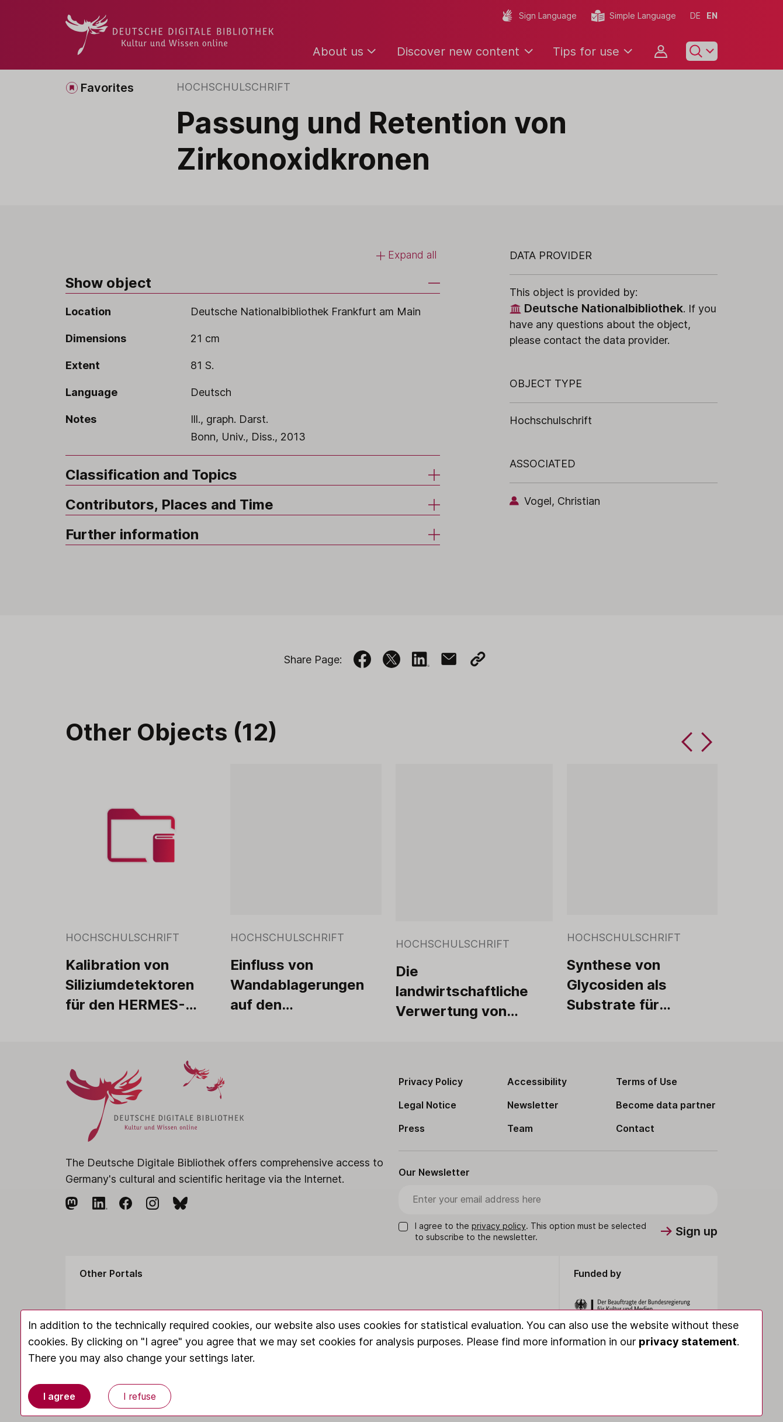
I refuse (139, 1396)
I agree (59, 1396)
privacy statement (688, 1341)
